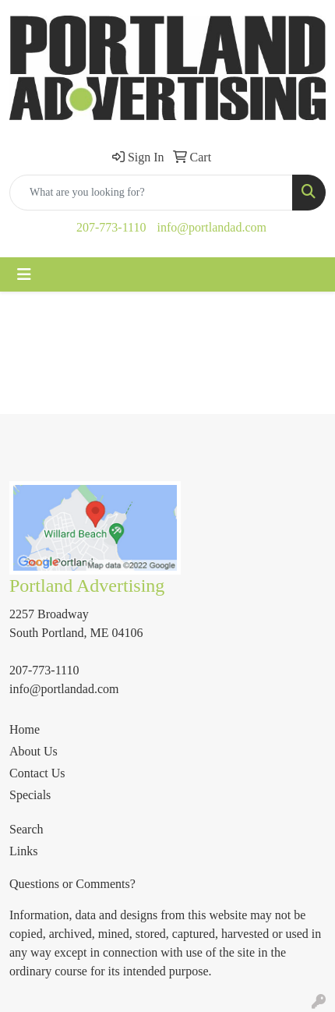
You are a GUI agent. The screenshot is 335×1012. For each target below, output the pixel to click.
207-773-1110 (111, 227)
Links (23, 851)
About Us (33, 751)
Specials (30, 794)
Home (24, 729)
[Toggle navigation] (24, 274)
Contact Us (37, 773)
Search (26, 829)
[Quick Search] (151, 193)
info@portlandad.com (211, 227)
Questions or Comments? (72, 883)
